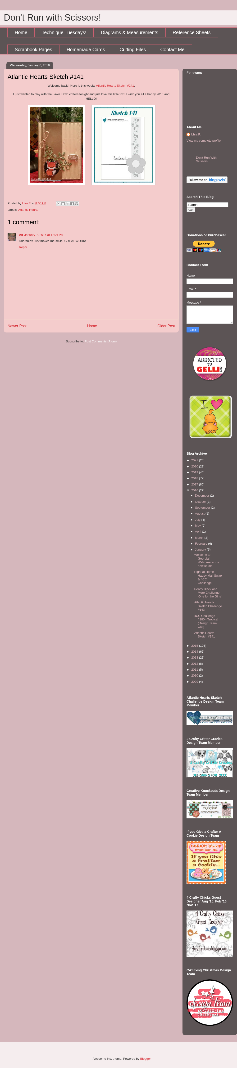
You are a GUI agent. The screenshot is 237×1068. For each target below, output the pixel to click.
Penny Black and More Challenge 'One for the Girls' (207, 592)
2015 (195, 645)
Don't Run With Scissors (206, 159)
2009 (195, 681)
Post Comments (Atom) (101, 341)
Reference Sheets (192, 32)
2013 (195, 657)
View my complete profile (204, 140)
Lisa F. (196, 134)
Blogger (145, 1058)
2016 (195, 490)
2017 (195, 484)
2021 (195, 460)
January (201, 549)
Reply (23, 247)
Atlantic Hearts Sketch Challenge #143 (208, 606)
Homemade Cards (86, 49)
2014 (195, 651)
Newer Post (17, 326)
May (198, 525)
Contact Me (172, 49)
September (203, 507)
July (198, 519)
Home (21, 32)
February (201, 543)
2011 (195, 669)
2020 (195, 466)
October (201, 501)
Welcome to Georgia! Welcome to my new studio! (206, 560)
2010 (195, 675)
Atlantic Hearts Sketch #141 (115, 85)
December (202, 495)
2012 (195, 663)
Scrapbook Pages (33, 49)
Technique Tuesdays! (64, 32)
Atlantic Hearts (28, 209)
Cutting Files (132, 49)
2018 (195, 478)
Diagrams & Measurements (129, 32)
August (200, 513)
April (198, 531)
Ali (21, 235)
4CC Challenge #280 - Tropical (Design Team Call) (206, 621)
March (200, 537)
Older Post (166, 326)
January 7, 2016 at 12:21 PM (44, 235)
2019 (195, 472)
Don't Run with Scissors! (52, 17)
